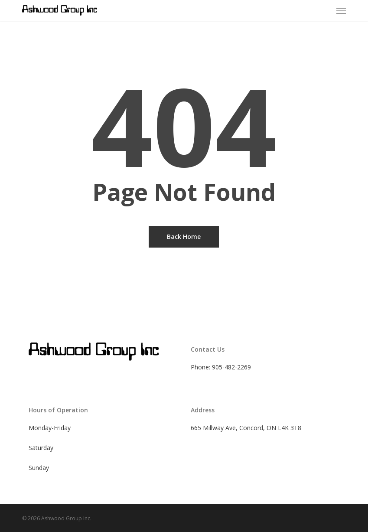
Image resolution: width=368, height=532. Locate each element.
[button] (341, 10)
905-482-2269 (231, 367)
